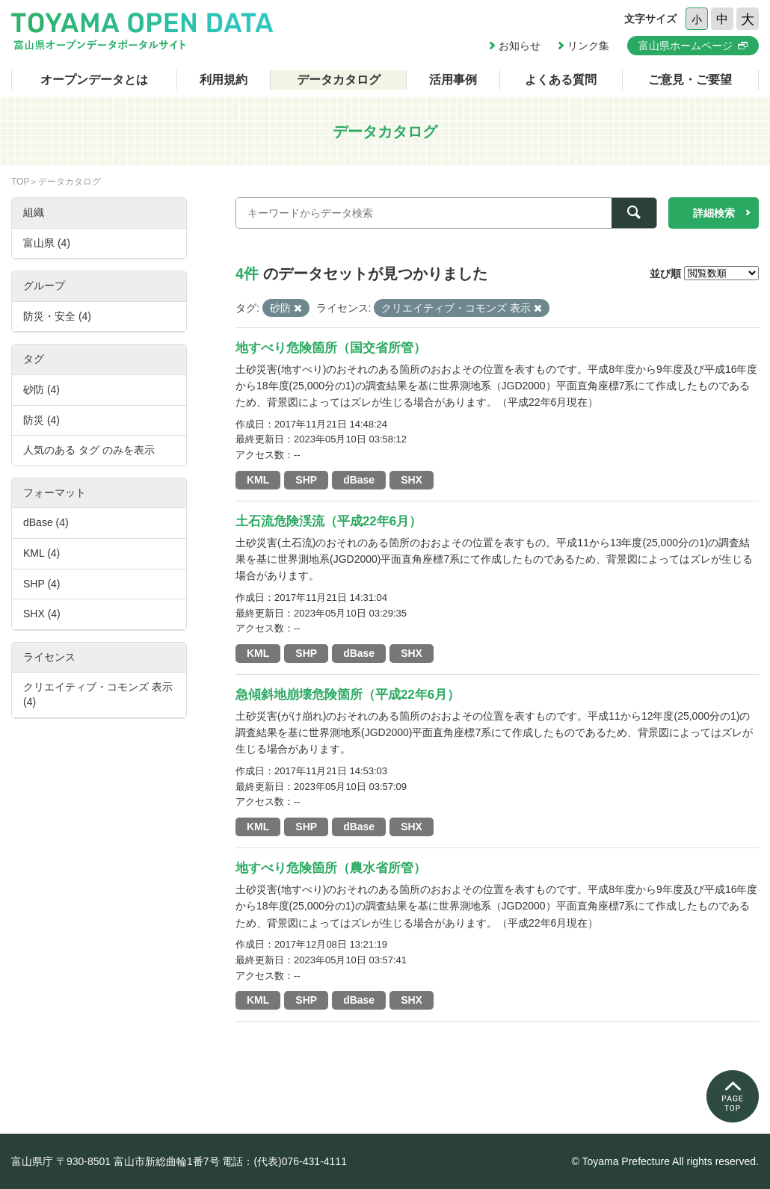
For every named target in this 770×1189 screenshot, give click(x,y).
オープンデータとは (94, 79)
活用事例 (453, 79)
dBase (359, 480)
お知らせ (519, 45)
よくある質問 (561, 79)
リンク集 (588, 45)
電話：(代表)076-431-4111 (284, 1161)
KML (258, 480)
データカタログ (339, 79)
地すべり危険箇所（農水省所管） (330, 868)
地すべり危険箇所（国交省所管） (330, 348)
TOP (20, 181)
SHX (411, 480)
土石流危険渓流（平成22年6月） (328, 521)
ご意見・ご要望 (690, 79)
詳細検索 (714, 213)
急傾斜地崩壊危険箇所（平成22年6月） (347, 695)
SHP (306, 480)
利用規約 (223, 79)
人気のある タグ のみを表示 (89, 450)
